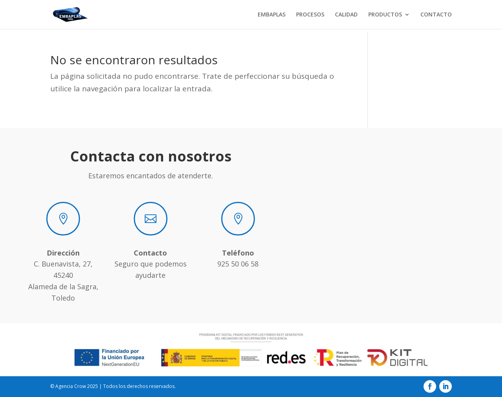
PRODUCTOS (385, 15)
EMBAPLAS (272, 15)
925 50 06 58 (237, 263)
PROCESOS (310, 15)
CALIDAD (346, 15)
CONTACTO (436, 15)
